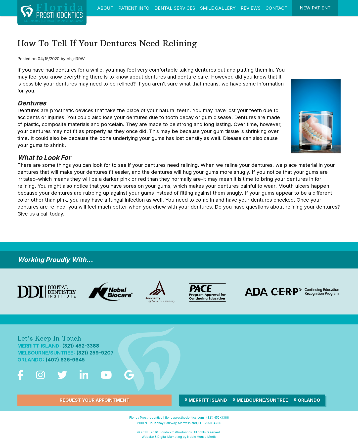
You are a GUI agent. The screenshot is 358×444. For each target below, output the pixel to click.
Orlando (306, 400)
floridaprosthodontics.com (184, 417)
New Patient (315, 7)
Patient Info (133, 8)
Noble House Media (202, 437)
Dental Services (174, 8)
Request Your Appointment (95, 400)
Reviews (251, 8)
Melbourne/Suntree (260, 400)
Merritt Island (205, 400)
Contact (276, 8)
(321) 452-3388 (80, 346)
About (105, 8)
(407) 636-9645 (65, 360)
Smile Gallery (218, 8)
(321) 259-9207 (95, 353)
